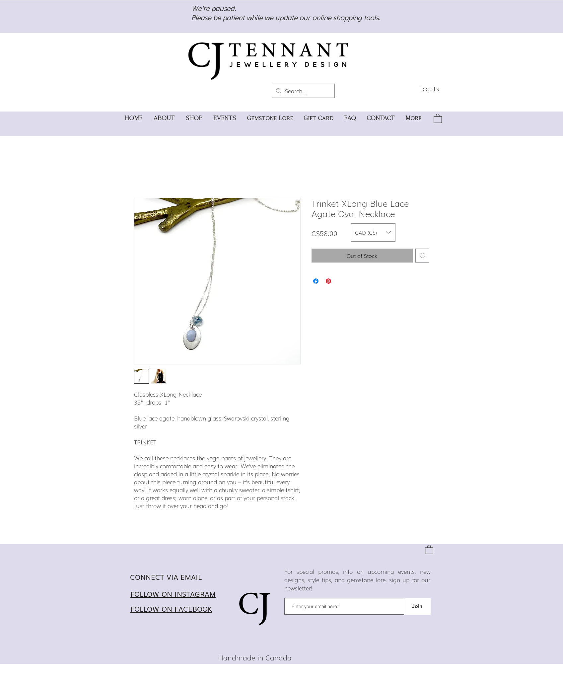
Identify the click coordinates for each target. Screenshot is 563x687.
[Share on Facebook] (316, 281)
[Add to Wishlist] (422, 256)
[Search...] (302, 91)
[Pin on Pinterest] (328, 281)
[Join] (417, 606)
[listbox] (373, 232)
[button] (438, 118)
